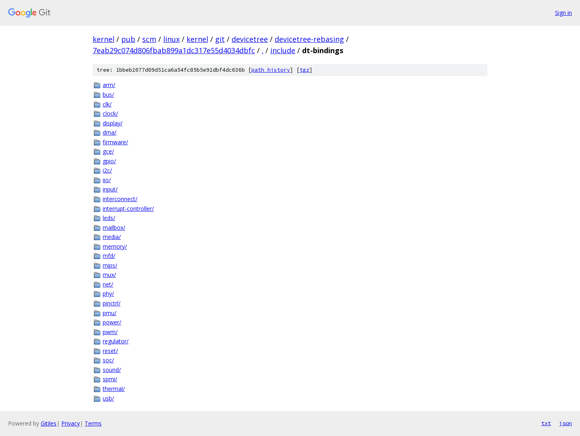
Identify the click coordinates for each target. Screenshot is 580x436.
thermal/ (114, 388)
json (565, 423)
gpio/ (109, 161)
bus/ (108, 94)
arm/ (109, 85)
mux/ (109, 274)
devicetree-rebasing (309, 39)
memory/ (115, 246)
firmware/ (115, 142)
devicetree (250, 39)
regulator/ (115, 341)
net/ (108, 284)
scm (149, 39)
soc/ (108, 360)
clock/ (110, 113)
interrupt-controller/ (128, 208)
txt (546, 423)
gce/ (108, 151)
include (282, 50)
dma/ (109, 132)
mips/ (110, 265)
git (220, 39)
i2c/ (107, 170)
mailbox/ (114, 227)
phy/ (108, 293)
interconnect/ (120, 199)
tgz (304, 69)
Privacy (70, 423)
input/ (110, 189)
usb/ (108, 398)
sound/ (112, 370)
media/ (112, 237)
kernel (103, 39)
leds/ (109, 218)
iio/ (107, 180)
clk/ (107, 104)
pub (128, 39)
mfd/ (109, 256)
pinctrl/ (111, 303)
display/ (112, 123)
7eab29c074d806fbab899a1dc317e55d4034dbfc (174, 50)
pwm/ (110, 332)
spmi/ (110, 379)
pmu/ (109, 313)
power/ (112, 322)
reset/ (110, 351)
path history (270, 69)
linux (171, 39)
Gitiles (48, 423)
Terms (93, 423)
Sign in (563, 13)
